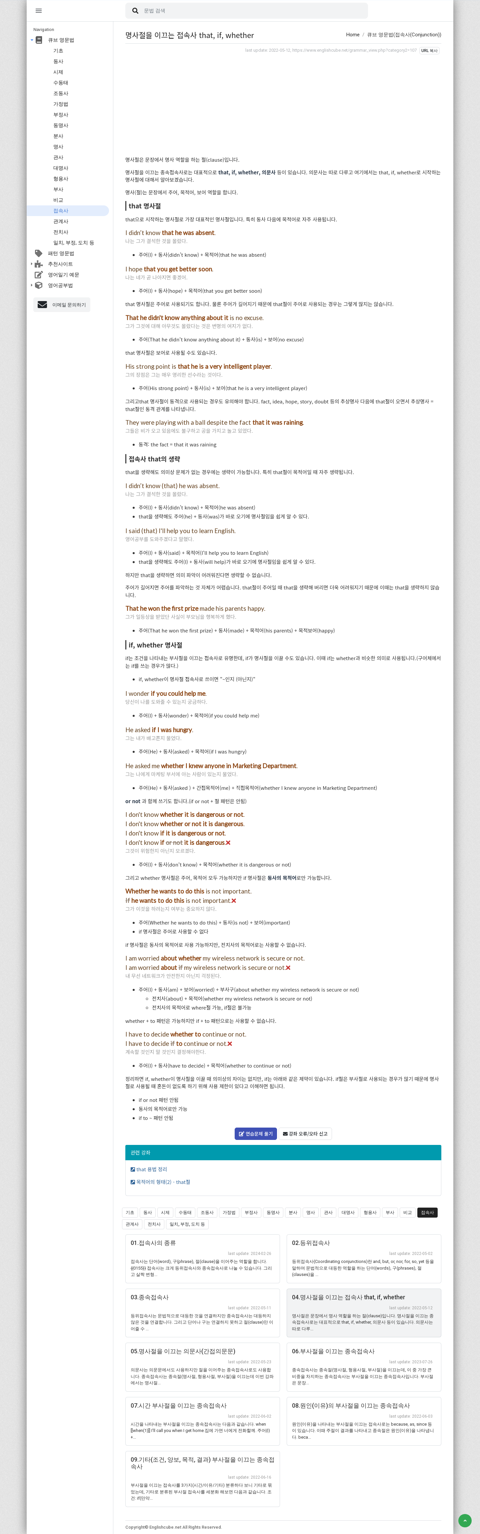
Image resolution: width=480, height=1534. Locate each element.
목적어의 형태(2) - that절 (160, 1181)
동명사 (60, 125)
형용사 (60, 179)
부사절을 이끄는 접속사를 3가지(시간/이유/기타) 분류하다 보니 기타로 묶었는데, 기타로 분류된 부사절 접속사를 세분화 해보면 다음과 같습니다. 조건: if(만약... (201, 1492)
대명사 (60, 168)
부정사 (60, 115)
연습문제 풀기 (256, 1133)
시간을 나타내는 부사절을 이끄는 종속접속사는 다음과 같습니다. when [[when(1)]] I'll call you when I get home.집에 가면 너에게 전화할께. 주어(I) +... (200, 1431)
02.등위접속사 (311, 1243)
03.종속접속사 (150, 1297)
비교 (58, 200)
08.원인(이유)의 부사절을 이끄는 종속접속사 (351, 1405)
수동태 (60, 83)
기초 (58, 51)
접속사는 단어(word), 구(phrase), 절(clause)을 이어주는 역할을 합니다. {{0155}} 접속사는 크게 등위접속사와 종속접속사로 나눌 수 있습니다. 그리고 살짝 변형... (201, 1268)
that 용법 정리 (149, 1169)
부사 (58, 189)
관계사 (60, 221)
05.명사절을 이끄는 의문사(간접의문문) (183, 1351)
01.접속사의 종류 (153, 1243)
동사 (58, 61)
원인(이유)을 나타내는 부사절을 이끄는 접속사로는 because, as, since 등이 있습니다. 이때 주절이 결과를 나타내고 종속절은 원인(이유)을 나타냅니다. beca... (363, 1431)
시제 (58, 72)
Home (353, 35)
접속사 (60, 211)
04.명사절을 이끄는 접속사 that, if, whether (348, 1297)
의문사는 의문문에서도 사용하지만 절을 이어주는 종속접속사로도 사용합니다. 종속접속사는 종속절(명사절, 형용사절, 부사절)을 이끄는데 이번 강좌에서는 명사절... (202, 1376)
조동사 (60, 93)
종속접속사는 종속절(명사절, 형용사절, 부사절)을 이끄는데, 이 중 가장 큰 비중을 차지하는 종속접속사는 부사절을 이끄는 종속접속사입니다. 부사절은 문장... (362, 1376)
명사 (58, 147)
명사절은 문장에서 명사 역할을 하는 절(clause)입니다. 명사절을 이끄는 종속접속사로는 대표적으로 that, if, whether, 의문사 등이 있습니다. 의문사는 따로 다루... (363, 1322)
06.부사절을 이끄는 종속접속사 (333, 1351)
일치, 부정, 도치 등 (73, 243)
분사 (58, 136)
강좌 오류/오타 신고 (305, 1133)
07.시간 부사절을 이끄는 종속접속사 (179, 1405)
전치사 (60, 232)
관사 (58, 157)
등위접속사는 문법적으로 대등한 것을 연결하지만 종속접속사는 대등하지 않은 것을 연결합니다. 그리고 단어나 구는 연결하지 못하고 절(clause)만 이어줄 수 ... (202, 1322)
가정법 (60, 104)
